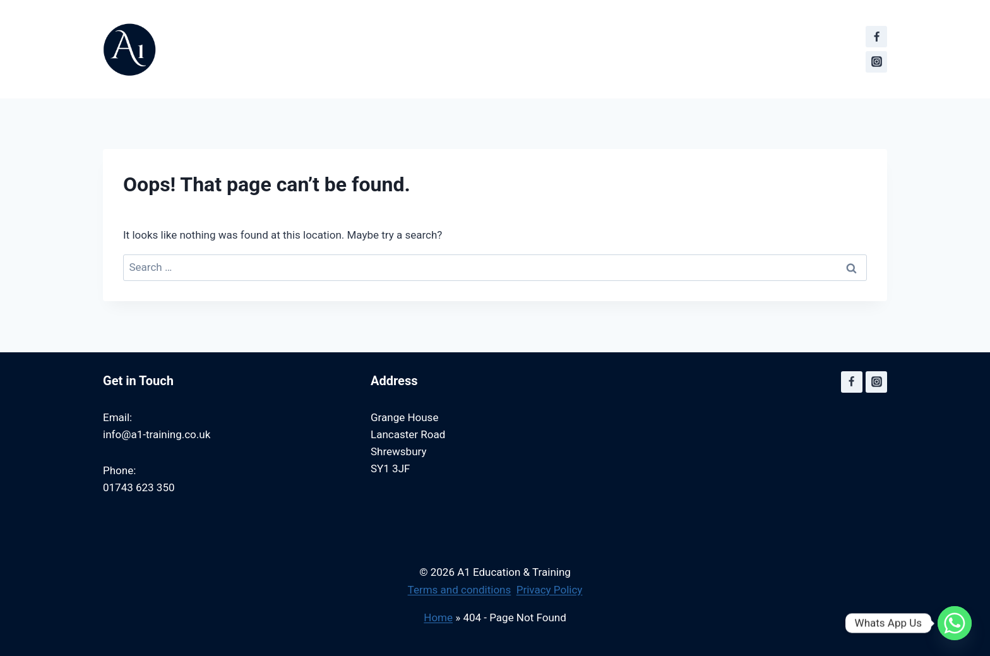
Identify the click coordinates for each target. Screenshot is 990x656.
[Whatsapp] (955, 623)
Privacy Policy (549, 589)
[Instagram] (876, 62)
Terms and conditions (459, 589)
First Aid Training (423, 16)
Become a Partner (618, 16)
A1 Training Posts (734, 16)
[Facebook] (876, 36)
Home (438, 617)
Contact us (519, 16)
